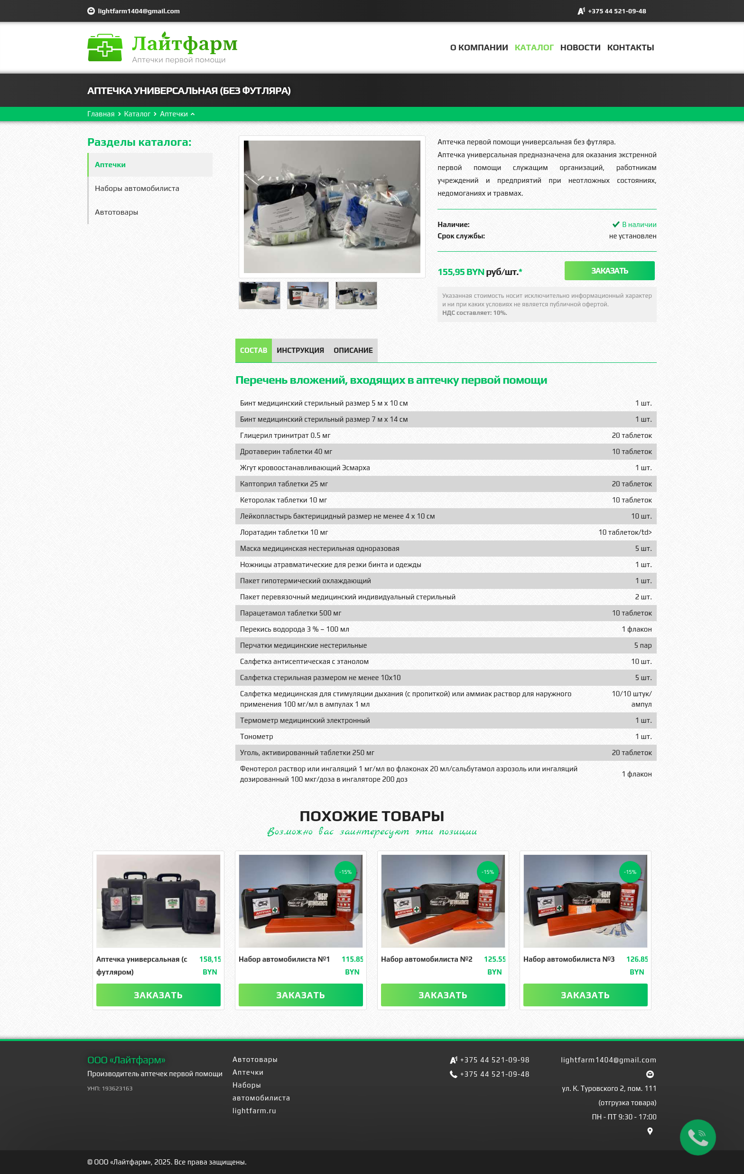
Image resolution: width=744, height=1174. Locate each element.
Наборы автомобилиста (137, 188)
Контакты (630, 47)
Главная (101, 114)
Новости (580, 47)
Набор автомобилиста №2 (427, 959)
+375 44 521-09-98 (495, 1060)
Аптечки (174, 114)
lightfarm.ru (254, 1111)
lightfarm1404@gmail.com (139, 11)
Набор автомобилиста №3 (569, 959)
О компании (479, 47)
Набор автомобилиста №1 (284, 959)
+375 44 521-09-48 (617, 11)
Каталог (534, 47)
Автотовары (116, 212)
